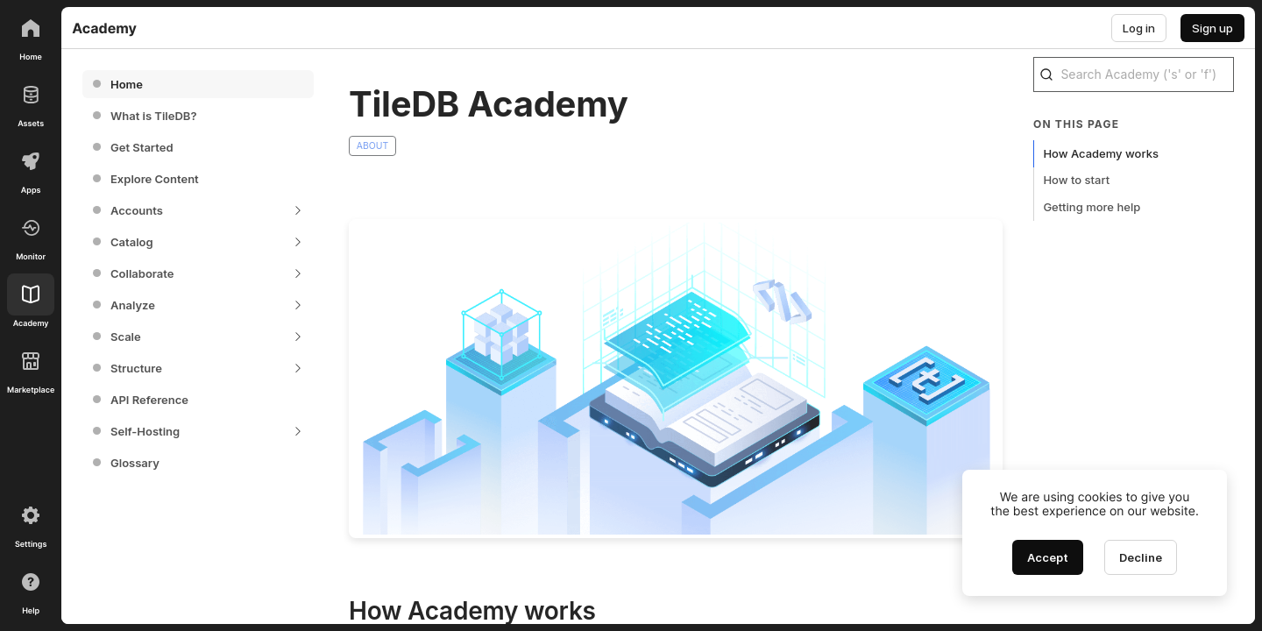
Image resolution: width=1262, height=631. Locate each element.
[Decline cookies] (1140, 557)
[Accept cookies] (1047, 557)
